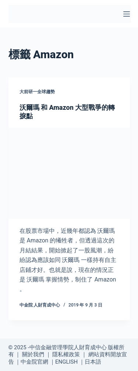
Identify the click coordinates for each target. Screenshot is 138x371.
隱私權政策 (66, 354)
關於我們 (33, 354)
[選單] (126, 14)
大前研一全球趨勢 (37, 91)
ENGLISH (66, 361)
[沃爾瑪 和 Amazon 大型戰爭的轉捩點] (69, 173)
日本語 (93, 361)
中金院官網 (34, 361)
